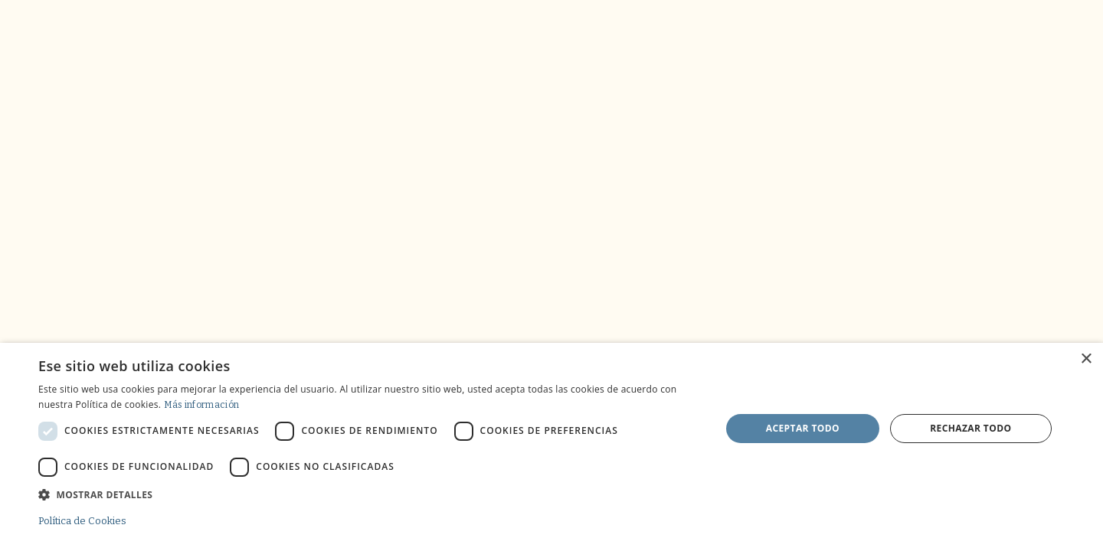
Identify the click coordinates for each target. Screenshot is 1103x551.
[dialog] (551, 447)
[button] (369, 494)
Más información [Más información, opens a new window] (202, 404)
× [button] (1086, 359)
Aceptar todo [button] (803, 428)
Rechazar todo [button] (970, 428)
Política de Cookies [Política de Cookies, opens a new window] (82, 521)
